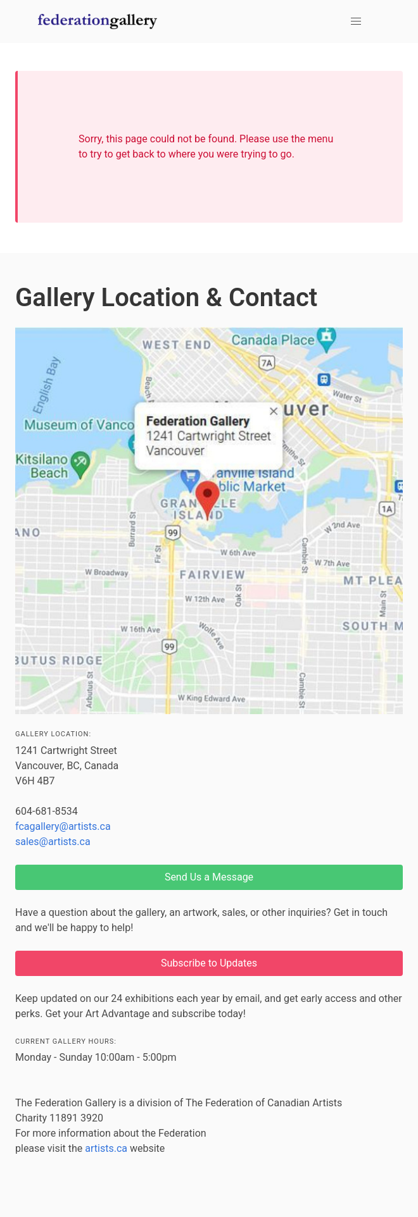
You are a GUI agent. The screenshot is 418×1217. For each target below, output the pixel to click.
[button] (355, 21)
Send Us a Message (209, 877)
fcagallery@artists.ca (63, 826)
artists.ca (106, 1148)
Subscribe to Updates (209, 963)
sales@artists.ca (53, 842)
